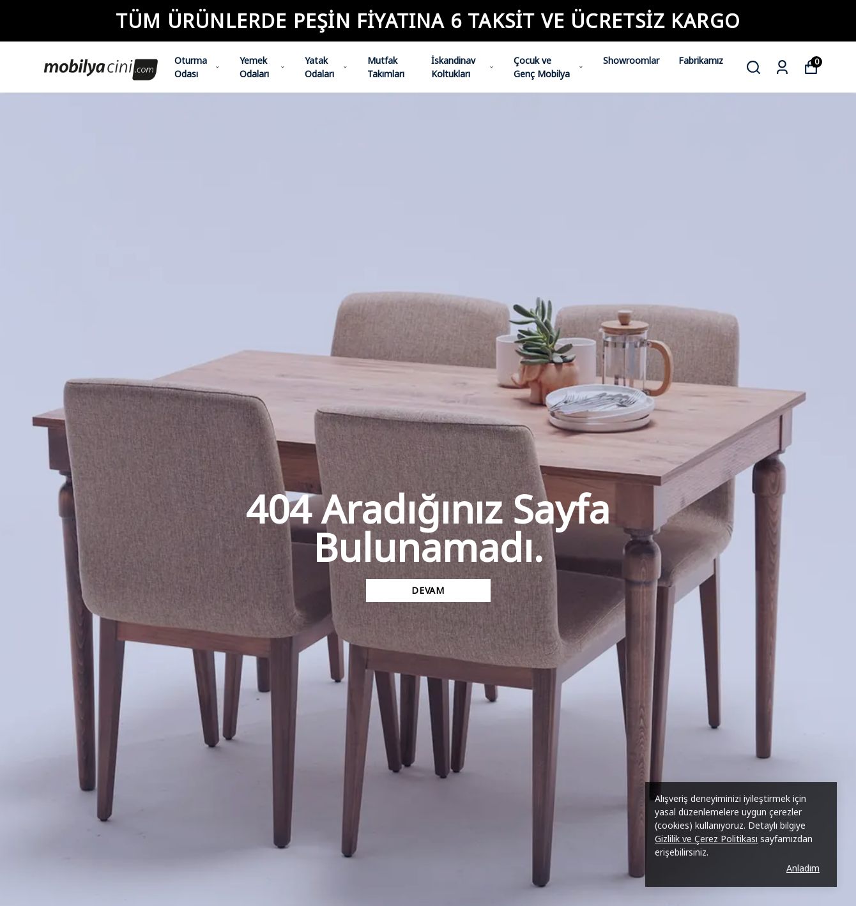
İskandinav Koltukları (462, 67)
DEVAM (428, 590)
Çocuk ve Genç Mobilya (549, 67)
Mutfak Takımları (385, 67)
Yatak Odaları (326, 67)
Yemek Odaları (263, 67)
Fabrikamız (700, 60)
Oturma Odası (197, 67)
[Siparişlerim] (782, 67)
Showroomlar (631, 60)
